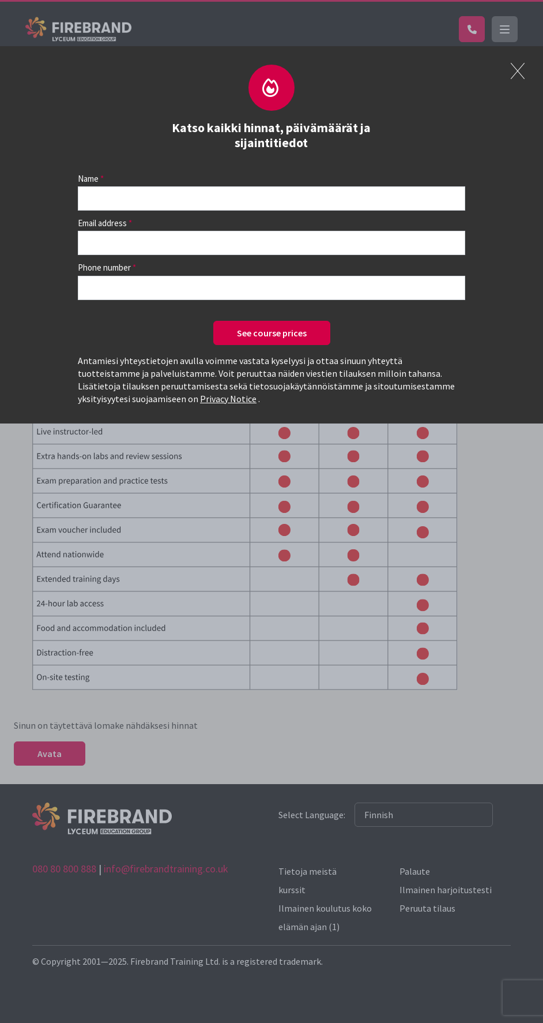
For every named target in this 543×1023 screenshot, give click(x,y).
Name (88, 178)
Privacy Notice (228, 398)
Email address (102, 223)
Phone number (104, 267)
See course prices (272, 333)
